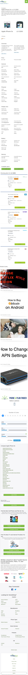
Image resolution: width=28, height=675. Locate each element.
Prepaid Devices (18, 635)
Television (17, 628)
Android (2, 643)
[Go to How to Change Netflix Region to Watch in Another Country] (14, 278)
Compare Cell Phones (4, 3)
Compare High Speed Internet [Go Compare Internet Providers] (14, 553)
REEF (4, 460)
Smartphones (3, 635)
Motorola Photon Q (6, 478)
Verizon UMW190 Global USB (8, 470)
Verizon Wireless (4, 599)
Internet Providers (4, 628)
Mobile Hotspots (4, 622)
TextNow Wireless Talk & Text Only (13, 213)
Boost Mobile (17, 604)
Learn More (14, 494)
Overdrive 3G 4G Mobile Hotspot (8, 453)
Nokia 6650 (5, 483)
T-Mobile (17, 601)
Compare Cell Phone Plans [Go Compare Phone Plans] (14, 525)
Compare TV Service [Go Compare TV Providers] (14, 550)
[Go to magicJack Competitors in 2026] (14, 377)
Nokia (16, 614)
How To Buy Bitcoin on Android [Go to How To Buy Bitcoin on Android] (5, 314)
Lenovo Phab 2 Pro (6, 464)
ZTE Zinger (5, 463)
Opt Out (14, 673)
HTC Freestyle (5, 461)
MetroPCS (3, 604)
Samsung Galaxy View (7, 481)
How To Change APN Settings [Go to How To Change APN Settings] (5, 364)
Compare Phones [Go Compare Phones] (14, 529)
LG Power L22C (5, 471)
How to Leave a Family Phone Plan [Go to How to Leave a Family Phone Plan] (6, 339)
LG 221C (4, 459)
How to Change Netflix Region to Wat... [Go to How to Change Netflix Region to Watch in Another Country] (7, 290)
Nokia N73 (4, 482)
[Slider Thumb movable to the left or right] (6, 424)
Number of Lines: (14, 412)
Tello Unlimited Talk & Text (13, 194)
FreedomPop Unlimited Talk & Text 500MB (14, 231)
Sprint (2, 601)
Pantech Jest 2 (5, 486)
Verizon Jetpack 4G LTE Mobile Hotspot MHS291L (11, 472)
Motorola (3, 614)
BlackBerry (17, 610)
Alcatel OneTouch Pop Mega (8, 449)
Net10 (16, 602)
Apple (2, 610)
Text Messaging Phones (20, 636)
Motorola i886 (5, 457)
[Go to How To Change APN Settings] (14, 353)
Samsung (3, 615)
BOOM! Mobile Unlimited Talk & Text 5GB (14, 249)
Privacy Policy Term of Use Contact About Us (14, 665)
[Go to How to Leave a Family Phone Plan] (14, 328)
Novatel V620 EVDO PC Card (8, 487)
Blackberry (17, 643)
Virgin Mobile (3, 602)
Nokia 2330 (5, 474)
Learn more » (3, 53)
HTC (2, 612)
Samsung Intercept (6, 452)
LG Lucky (4, 467)
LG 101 (4, 456)
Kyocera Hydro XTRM (6, 468)
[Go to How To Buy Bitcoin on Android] (14, 303)
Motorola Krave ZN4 (6, 485)
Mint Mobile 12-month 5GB (13, 177)
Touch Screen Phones (5, 636)
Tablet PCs (17, 622)
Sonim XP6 (5, 479)
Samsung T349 (5, 475)
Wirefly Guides (14, 649)
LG (15, 612)
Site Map (14, 670)
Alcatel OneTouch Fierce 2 (7, 448)
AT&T (16, 599)
